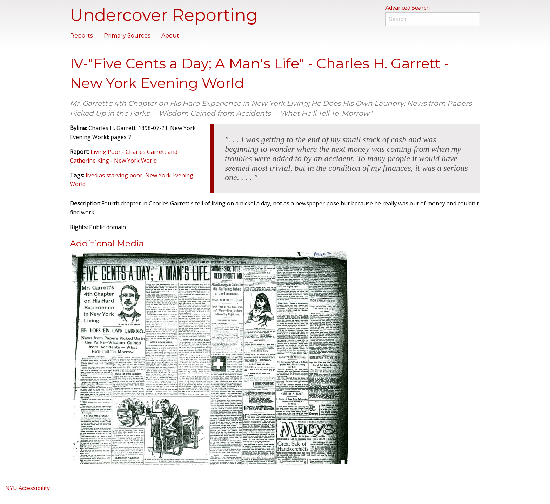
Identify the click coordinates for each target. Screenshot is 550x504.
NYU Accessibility (27, 488)
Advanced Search (407, 8)
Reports (81, 35)
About (170, 35)
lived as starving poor (114, 175)
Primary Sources (127, 35)
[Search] (432, 19)
